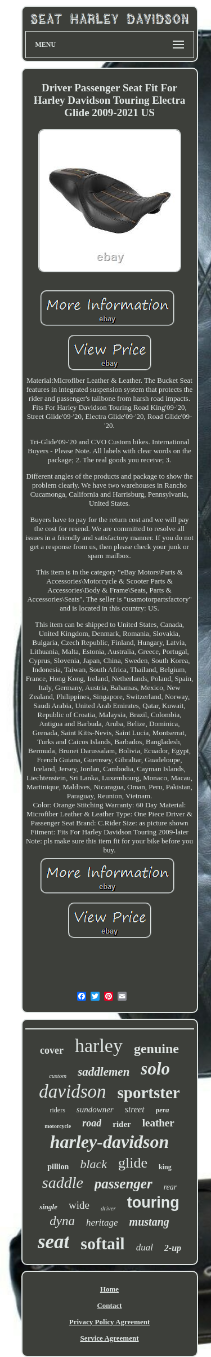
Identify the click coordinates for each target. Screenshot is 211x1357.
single (48, 1207)
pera (162, 1110)
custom (57, 1075)
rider (122, 1124)
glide (132, 1163)
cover (52, 1050)
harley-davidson (109, 1141)
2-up (172, 1248)
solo (155, 1068)
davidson (72, 1091)
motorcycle (57, 1126)
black (93, 1164)
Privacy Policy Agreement (109, 1322)
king (165, 1167)
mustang (149, 1221)
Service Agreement (109, 1338)
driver (108, 1208)
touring (153, 1202)
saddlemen (103, 1071)
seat (53, 1242)
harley (99, 1045)
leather (158, 1123)
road (91, 1123)
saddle (62, 1182)
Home (109, 1289)
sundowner (95, 1109)
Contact (109, 1305)
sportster (149, 1093)
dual (144, 1247)
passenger (123, 1183)
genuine (156, 1048)
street (135, 1109)
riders (57, 1110)
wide (79, 1205)
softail (102, 1243)
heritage (102, 1222)
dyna (62, 1221)
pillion (58, 1166)
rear (170, 1187)
